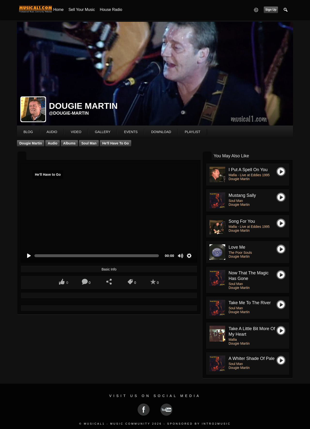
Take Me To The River (250, 302)
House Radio (111, 10)
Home (58, 10)
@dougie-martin (69, 113)
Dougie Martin (30, 143)
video (76, 132)
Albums (69, 143)
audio (51, 132)
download (161, 132)
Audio (52, 143)
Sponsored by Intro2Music (199, 423)
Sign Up (270, 9)
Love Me (237, 247)
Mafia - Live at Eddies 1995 (249, 175)
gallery (102, 132)
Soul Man (88, 143)
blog (28, 132)
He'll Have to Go (115, 143)
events (131, 132)
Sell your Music (82, 10)
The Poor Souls (240, 252)
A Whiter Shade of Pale (252, 358)
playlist (192, 132)
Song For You (242, 221)
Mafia (233, 340)
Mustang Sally (242, 195)
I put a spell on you (248, 169)
